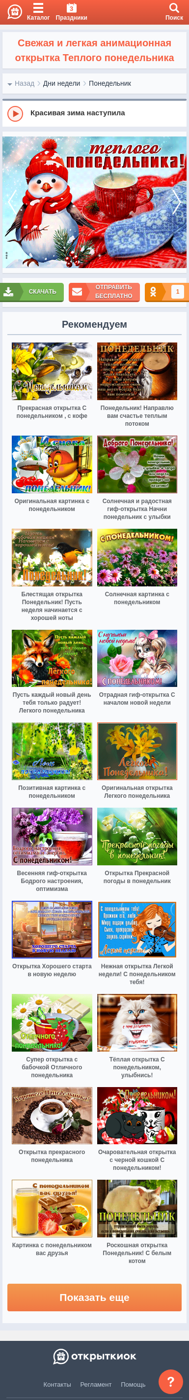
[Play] (15, 114)
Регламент (96, 1384)
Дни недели (62, 83)
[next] (176, 203)
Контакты (57, 1384)
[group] (94, 113)
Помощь (133, 1384)
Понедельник (110, 83)
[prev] (12, 203)
